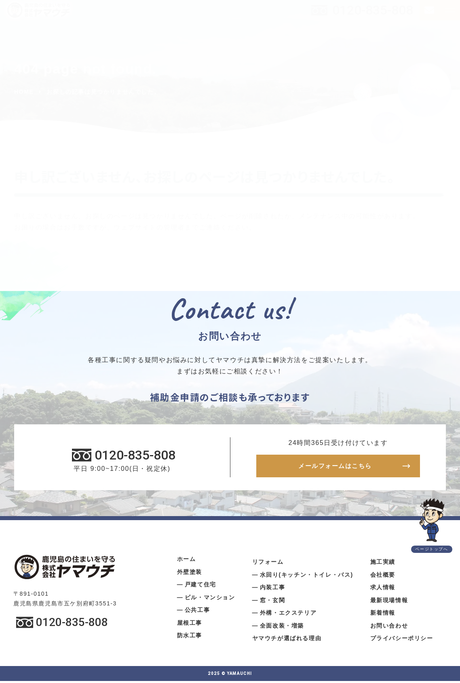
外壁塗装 (189, 574)
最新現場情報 (389, 602)
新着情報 (382, 614)
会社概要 (382, 576)
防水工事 (189, 637)
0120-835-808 (372, 10)
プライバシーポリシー (401, 640)
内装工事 (272, 589)
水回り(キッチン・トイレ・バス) (306, 576)
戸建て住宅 (200, 586)
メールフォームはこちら (335, 467)
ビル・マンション (210, 599)
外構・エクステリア (288, 614)
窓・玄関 (272, 602)
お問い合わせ (389, 627)
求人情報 (382, 589)
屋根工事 (189, 625)
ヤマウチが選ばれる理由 (287, 640)
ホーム (186, 561)
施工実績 (382, 564)
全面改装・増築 (282, 627)
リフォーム (268, 564)
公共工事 (197, 612)
